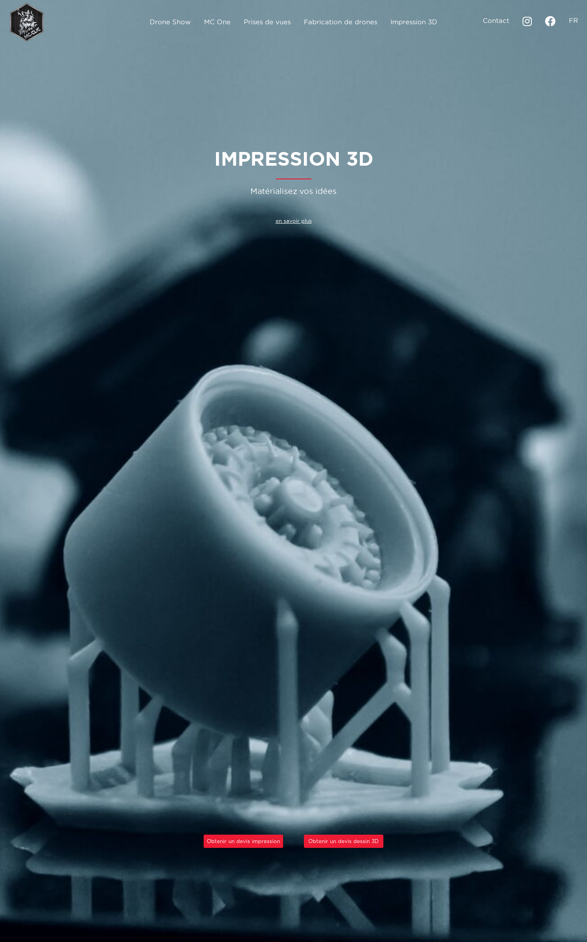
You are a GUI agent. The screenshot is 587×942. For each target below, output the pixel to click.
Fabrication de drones (340, 22)
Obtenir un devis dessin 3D (343, 841)
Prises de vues (267, 22)
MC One (217, 22)
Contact (496, 20)
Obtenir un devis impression (243, 841)
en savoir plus (294, 221)
